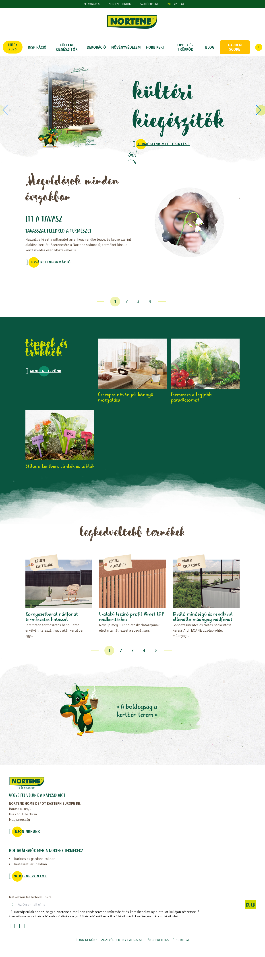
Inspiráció (37, 47)
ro (182, 4)
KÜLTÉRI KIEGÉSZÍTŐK (66, 47)
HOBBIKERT (155, 47)
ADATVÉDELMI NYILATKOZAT (121, 940)
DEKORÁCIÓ (96, 47)
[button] (259, 110)
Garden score (235, 47)
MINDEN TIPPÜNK (45, 371)
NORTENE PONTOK (120, 4)
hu (169, 4)
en (175, 4)
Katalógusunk (149, 4)
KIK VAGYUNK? (92, 4)
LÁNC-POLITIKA (157, 940)
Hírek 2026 (12, 47)
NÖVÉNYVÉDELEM (126, 47)
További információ (50, 262)
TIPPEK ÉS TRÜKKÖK (185, 47)
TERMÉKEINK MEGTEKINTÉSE (163, 144)
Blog (209, 47)
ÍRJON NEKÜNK (27, 831)
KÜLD (251, 904)
